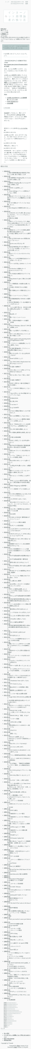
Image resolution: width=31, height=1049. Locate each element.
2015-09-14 (7, 427)
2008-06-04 (7, 938)
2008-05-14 (7, 973)
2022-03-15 (7, 206)
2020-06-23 (7, 277)
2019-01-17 (7, 347)
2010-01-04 (7, 793)
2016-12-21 (7, 396)
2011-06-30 (7, 714)
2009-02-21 (7, 868)
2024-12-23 (7, 181)
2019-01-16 (7, 352)
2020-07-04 (7, 272)
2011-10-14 (7, 695)
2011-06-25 (7, 717)
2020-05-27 (7, 282)
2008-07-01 (7, 922)
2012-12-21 (7, 630)
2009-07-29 (7, 836)
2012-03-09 (7, 674)
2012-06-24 (7, 659)
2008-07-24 (7, 914)
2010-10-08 (7, 753)
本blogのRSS (7, 1040)
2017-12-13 (7, 373)
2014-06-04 (7, 527)
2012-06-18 (7, 664)
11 (15, 1003)
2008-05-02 (7, 990)
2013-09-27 (7, 574)
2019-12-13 (7, 312)
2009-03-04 (7, 864)
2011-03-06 (7, 728)
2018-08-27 (7, 365)
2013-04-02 (7, 610)
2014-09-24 (7, 497)
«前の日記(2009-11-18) (17, 2)
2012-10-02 (7, 637)
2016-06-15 (7, 403)
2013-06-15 (7, 594)
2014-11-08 (7, 484)
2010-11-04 (7, 745)
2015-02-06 (7, 459)
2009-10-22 (7, 812)
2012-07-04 (7, 642)
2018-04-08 (7, 368)
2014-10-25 (7, 492)
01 (7, 1006)
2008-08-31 (7, 893)
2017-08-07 (7, 381)
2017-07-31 (7, 386)
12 (15, 1006)
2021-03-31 (7, 252)
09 (13, 1004)
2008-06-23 (7, 932)
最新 (26, 2)
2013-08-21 (7, 587)
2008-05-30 (7, 944)
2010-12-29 (7, 742)
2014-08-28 (7, 500)
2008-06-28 (7, 927)
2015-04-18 (7, 439)
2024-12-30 (7, 176)
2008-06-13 (7, 935)
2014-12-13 (7, 474)
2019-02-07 (7, 342)
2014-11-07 (7, 487)
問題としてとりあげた (10, 82)
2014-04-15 (7, 537)
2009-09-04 (7, 833)
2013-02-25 (7, 617)
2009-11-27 (9, 46)
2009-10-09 (7, 825)
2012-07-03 (7, 649)
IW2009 (6, 113)
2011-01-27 (7, 735)
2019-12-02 (7, 324)
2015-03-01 (7, 449)
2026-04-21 (7, 171)
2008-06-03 (7, 941)
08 (12, 1003)
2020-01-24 (7, 305)
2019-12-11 (7, 315)
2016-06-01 (7, 406)
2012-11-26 (7, 634)
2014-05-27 (7, 532)
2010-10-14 (7, 748)
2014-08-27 (7, 507)
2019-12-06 (7, 319)
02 (7, 1004)
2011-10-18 (7, 692)
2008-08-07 (7, 901)
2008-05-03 (7, 985)
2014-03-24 (7, 542)
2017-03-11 (7, 391)
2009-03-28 (7, 858)
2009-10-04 (7, 828)
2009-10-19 (7, 815)
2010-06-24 (7, 768)
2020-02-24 (7, 297)
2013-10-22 (7, 564)
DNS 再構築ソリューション (4, 33)
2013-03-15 (7, 614)
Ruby (15, 1047)
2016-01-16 (7, 409)
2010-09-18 (7, 762)
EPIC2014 (3, 29)
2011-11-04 (7, 682)
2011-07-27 (7, 704)
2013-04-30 (7, 602)
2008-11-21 (7, 882)
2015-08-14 (7, 431)
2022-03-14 (7, 211)
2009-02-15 (7, 877)
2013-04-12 (7, 607)
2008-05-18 (7, 970)
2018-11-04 (7, 357)
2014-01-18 (7, 554)
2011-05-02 (7, 723)
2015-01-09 (7, 469)
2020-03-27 (7, 294)
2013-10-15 (7, 569)
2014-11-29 (7, 479)
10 (13, 1003)
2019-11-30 (7, 329)
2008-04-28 (7, 993)
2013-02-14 (7, 620)
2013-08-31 (7, 582)
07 (11, 1003)
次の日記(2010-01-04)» (17, 3)
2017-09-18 (7, 378)
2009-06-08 (7, 844)
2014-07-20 (7, 512)
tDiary (18, 1045)
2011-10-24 (7, 689)
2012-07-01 (7, 654)
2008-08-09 (7, 896)
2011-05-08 (7, 720)
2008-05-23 (7, 948)
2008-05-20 (7, 961)
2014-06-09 (7, 524)
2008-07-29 (7, 909)
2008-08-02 (7, 906)
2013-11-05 (7, 561)
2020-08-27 (7, 267)
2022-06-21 (7, 189)
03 (8, 1004)
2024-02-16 (7, 186)
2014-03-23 (7, 547)
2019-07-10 (7, 332)
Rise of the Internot (9, 1038)
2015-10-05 (7, 422)
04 (7, 1003)
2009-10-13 (7, 820)
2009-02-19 (7, 872)
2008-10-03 (7, 888)
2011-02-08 (7, 732)
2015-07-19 (7, 435)
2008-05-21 (7, 951)
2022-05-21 (7, 194)
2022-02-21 (7, 220)
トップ (7, 2)
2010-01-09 (7, 790)
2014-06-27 (7, 515)
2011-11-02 (7, 685)
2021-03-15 (7, 257)
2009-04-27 (7, 854)
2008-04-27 (7, 998)
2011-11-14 (7, 679)
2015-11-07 (7, 417)
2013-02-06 (7, 624)
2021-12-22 (7, 237)
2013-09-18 (7, 579)
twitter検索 (10, 103)
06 (9, 1003)
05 (8, 1003)
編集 (26, 3)
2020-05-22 (7, 289)
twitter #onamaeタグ (12, 101)
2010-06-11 (7, 773)
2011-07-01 (7, 709)
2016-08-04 (7, 399)
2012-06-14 (7, 667)
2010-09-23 (7, 757)
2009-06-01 (7, 849)
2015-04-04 (7, 444)
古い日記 (6, 1033)
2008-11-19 (7, 885)
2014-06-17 (7, 520)
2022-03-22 (7, 201)
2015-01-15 (7, 464)
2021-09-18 (7, 242)
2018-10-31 (7, 360)
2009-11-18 (7, 808)
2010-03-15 (7, 782)
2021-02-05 (7, 262)
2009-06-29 (7, 839)
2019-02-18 (7, 337)
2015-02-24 (7, 454)
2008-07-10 (7, 917)
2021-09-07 (7, 245)
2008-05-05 (7, 980)
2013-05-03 (7, 597)
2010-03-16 (7, 778)
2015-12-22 (7, 414)
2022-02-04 (7, 228)
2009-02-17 (7, 875)
